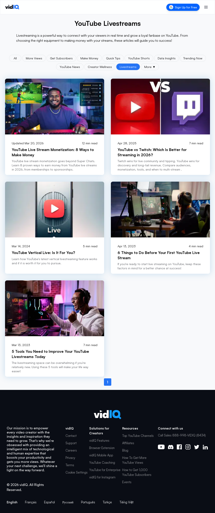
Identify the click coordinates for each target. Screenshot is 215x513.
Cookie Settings (77, 472)
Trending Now (192, 58)
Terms (70, 465)
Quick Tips (113, 58)
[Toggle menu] (206, 7)
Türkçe (107, 502)
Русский (67, 502)
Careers (71, 450)
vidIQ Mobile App (101, 455)
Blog (125, 450)
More (149, 67)
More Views (34, 58)
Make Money (89, 58)
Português (88, 502)
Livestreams (128, 67)
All (15, 58)
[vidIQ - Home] (12, 7)
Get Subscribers (61, 58)
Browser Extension (102, 448)
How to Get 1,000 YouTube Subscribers (136, 472)
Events (126, 482)
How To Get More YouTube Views (134, 460)
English (12, 502)
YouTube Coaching (102, 463)
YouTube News (70, 67)
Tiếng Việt (126, 502)
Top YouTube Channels (138, 436)
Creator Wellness (100, 67)
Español (49, 502)
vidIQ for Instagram (102, 477)
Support (71, 443)
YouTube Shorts (139, 58)
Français (31, 502)
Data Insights (167, 58)
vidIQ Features (99, 441)
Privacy (70, 458)
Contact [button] (71, 436)
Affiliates (128, 443)
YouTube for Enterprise (105, 470)
